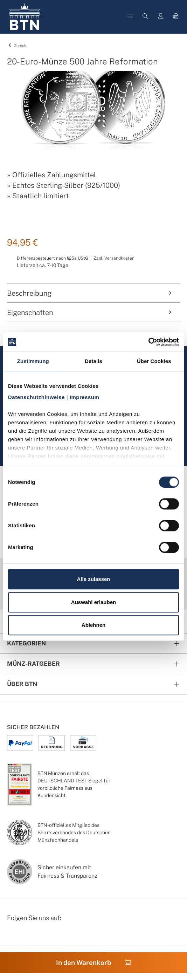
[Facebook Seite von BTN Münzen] (13, 936)
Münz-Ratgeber (33, 663)
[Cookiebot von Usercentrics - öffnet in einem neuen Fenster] (148, 342)
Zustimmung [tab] (33, 361)
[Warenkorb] (175, 17)
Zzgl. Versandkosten (114, 258)
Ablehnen (93, 625)
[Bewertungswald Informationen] (47, 936)
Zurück (16, 45)
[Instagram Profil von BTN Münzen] (30, 936)
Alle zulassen (93, 579)
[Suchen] (145, 17)
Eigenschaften (90, 312)
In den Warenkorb (93, 962)
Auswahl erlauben (93, 602)
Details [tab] (93, 361)
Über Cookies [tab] (154, 361)
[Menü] (130, 17)
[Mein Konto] (160, 17)
